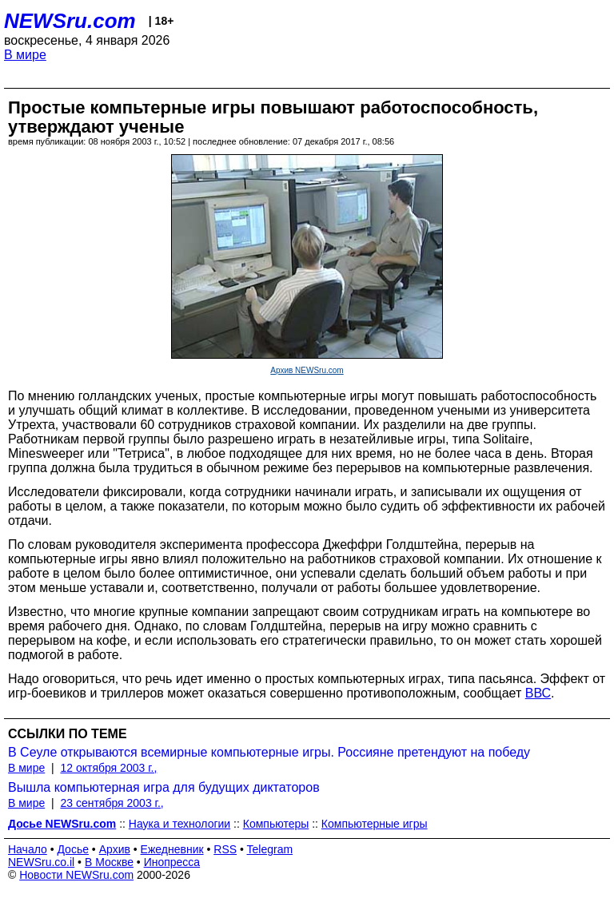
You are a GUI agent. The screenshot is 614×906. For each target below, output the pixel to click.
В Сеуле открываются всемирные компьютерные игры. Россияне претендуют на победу (269, 752)
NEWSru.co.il (41, 862)
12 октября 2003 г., (108, 767)
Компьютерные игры (374, 823)
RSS (225, 849)
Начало (27, 849)
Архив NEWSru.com (306, 370)
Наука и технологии (179, 823)
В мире (25, 55)
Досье (73, 849)
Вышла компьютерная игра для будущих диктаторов (164, 787)
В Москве (109, 862)
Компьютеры (276, 823)
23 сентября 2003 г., (111, 803)
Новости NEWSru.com (76, 874)
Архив (114, 849)
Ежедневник (172, 849)
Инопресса (172, 862)
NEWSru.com (70, 21)
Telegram (270, 849)
